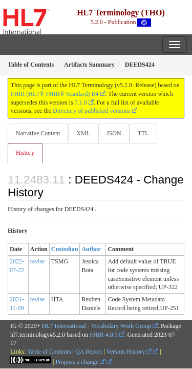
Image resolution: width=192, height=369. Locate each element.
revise (37, 261)
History (25, 152)
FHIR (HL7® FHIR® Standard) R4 (55, 93)
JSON (113, 133)
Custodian (64, 249)
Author (90, 249)
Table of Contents (49, 351)
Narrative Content (38, 133)
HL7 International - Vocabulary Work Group (96, 326)
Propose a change (80, 361)
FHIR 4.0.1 (103, 334)
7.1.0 (81, 102)
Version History (129, 351)
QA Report (88, 351)
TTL (143, 133)
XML (83, 133)
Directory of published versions (92, 110)
